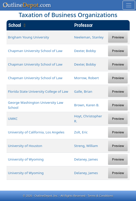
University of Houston (25, 145)
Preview (118, 37)
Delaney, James (86, 159)
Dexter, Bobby (85, 50)
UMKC (13, 118)
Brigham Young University (28, 37)
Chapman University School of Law (35, 50)
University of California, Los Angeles (36, 132)
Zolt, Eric (81, 132)
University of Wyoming (26, 159)
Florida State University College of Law (38, 91)
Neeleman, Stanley (89, 37)
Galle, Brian (83, 91)
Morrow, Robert (86, 78)
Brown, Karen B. (86, 105)
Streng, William (86, 145)
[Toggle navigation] (128, 5)
